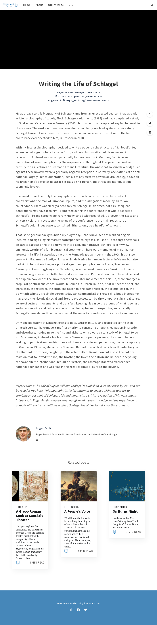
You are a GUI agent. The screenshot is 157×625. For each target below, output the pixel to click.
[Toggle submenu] (71, 5)
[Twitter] (150, 123)
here (40, 390)
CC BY (97, 603)
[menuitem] (10, 5)
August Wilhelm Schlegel (70, 92)
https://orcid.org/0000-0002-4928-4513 (86, 100)
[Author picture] (23, 433)
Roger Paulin (55, 100)
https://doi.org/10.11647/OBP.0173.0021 (78, 96)
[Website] (37, 439)
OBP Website (56, 5)
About (39, 5)
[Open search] (152, 5)
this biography (47, 113)
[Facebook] (150, 132)
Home (26, 5)
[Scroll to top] (150, 114)
